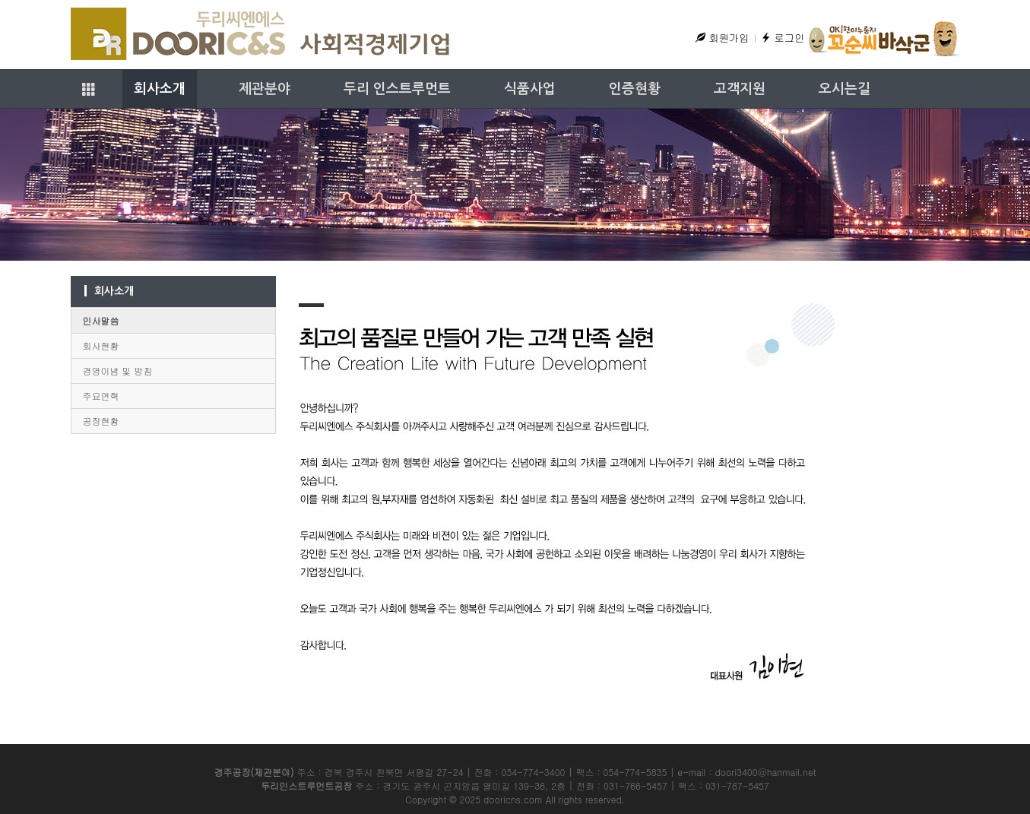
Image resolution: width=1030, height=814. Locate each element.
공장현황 (101, 420)
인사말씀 (101, 320)
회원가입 (722, 37)
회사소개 (159, 89)
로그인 (782, 37)
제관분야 (264, 89)
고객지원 (739, 89)
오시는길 (844, 89)
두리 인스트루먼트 (397, 89)
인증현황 (635, 89)
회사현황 (101, 345)
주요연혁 (101, 395)
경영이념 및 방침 (118, 370)
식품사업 (530, 89)
